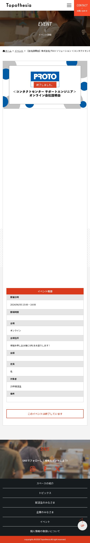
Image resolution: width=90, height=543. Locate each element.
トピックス (45, 493)
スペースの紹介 (45, 483)
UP (81, 524)
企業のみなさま (45, 512)
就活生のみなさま (45, 502)
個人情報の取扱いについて (45, 531)
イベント (45, 521)
